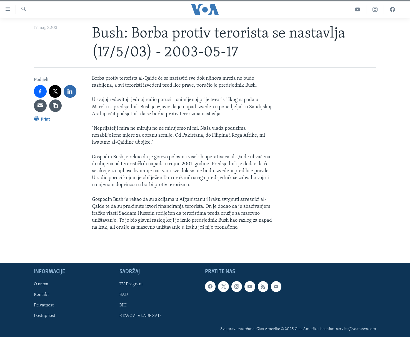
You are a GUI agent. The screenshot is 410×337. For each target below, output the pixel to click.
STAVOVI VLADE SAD (140, 316)
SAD (123, 295)
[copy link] (55, 105)
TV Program (130, 284)
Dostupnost (44, 316)
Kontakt (41, 295)
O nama (41, 284)
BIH (123, 305)
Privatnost (44, 305)
